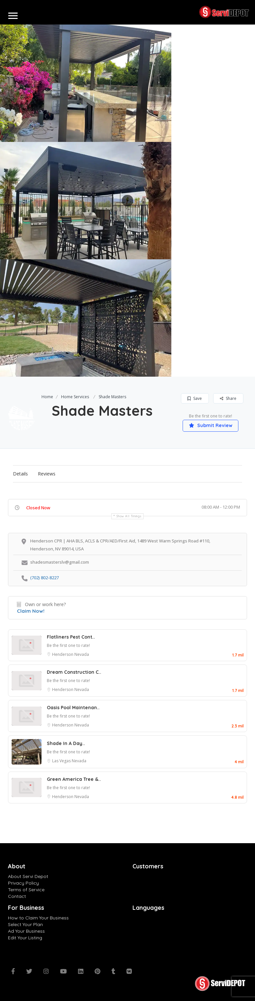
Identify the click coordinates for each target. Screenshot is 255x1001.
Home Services (75, 397)
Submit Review (210, 425)
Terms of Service (26, 890)
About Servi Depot (28, 876)
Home (47, 397)
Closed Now (38, 508)
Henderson (63, 654)
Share (228, 398)
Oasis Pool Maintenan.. (73, 708)
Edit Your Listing (25, 938)
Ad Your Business (26, 931)
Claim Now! (30, 611)
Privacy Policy (23, 883)
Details (20, 473)
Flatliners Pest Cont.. (71, 637)
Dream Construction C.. (74, 672)
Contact (17, 896)
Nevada (81, 654)
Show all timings (129, 516)
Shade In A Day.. (66, 743)
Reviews (46, 473)
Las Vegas (62, 761)
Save (195, 398)
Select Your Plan (25, 924)
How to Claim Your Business (38, 918)
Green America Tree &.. (74, 779)
